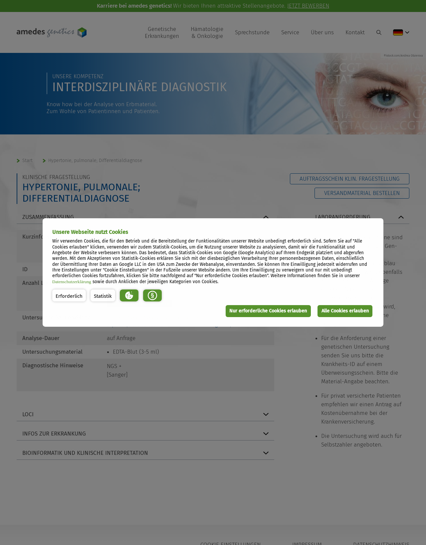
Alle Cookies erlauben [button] (345, 311)
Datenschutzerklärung (71, 281)
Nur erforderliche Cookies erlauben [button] (268, 311)
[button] (69, 295)
